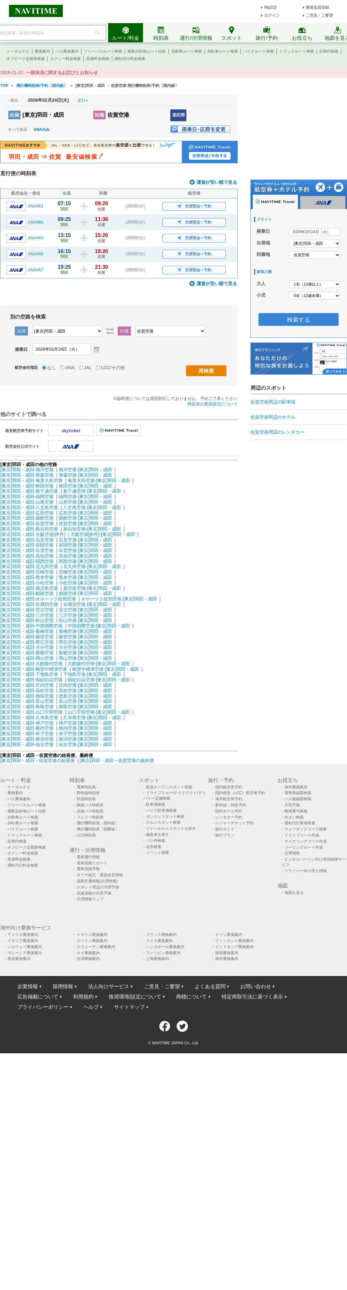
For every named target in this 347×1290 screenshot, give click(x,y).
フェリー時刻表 (90, 817)
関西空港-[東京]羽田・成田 (85, 561)
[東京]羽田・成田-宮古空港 (27, 609)
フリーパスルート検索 (103, 51)
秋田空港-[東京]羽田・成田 (85, 485)
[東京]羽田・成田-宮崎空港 (27, 571)
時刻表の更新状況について (213, 404)
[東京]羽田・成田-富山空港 (27, 701)
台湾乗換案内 (88, 958)
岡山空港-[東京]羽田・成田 (85, 658)
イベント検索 (157, 852)
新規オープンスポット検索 (169, 787)
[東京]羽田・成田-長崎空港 (27, 631)
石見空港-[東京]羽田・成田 (85, 539)
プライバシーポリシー (43, 1007)
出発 (14, 115)
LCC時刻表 (86, 835)
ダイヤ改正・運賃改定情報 (100, 875)
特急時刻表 (86, 799)
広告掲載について (37, 996)
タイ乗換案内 (88, 953)
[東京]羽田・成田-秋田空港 (27, 485)
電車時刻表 (86, 787)
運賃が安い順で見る (217, 182)
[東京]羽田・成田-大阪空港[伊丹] (32, 534)
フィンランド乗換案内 (234, 940)
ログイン (272, 15)
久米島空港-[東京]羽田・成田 (92, 717)
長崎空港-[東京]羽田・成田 (85, 631)
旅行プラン (224, 835)
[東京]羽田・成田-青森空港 (27, 475)
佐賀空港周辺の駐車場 (272, 401)
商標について (191, 996)
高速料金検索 (97, 58)
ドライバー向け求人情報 (305, 871)
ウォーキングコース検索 (305, 829)
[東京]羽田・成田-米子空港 (27, 733)
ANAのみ (42, 129)
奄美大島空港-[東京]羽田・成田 (99, 480)
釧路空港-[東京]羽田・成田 (85, 593)
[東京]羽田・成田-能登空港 (27, 636)
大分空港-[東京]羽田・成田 (85, 647)
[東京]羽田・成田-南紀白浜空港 (31, 679)
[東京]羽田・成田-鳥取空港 (27, 706)
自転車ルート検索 (222, 51)
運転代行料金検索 (129, 58)
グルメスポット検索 (163, 822)
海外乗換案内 (296, 787)
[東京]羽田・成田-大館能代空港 (31, 663)
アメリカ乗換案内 (22, 934)
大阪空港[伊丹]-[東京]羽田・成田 (102, 534)
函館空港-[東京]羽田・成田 (85, 518)
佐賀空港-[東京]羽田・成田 (85, 523)
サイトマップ (129, 1007)
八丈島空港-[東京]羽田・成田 (92, 507)
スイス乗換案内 (159, 940)
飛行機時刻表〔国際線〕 (98, 829)
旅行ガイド (224, 829)
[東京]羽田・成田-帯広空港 (27, 642)
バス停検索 (155, 840)
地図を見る (294, 892)
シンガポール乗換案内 (165, 947)
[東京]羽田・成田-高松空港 (27, 690)
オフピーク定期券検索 (25, 58)
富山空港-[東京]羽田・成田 (85, 701)
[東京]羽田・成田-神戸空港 (27, 723)
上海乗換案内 (157, 958)
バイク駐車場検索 (161, 810)
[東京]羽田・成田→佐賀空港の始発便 (38, 760)
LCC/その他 (113, 367)
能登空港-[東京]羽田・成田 (85, 636)
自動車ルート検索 (186, 51)
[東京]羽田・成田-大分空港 (27, 647)
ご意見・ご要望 (319, 15)
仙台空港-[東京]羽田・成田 (85, 744)
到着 (99, 115)
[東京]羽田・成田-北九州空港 (29, 566)
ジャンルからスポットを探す (171, 828)
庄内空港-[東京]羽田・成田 (85, 685)
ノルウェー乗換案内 (24, 947)
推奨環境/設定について (135, 996)
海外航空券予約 (228, 799)
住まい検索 (294, 817)
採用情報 (63, 986)
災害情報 (292, 853)
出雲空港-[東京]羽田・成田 (85, 550)
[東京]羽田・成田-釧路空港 (27, 593)
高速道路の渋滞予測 (94, 893)
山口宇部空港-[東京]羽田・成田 (99, 712)
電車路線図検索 (297, 793)
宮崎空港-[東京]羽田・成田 (85, 571)
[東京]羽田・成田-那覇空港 (27, 652)
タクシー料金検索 (65, 58)
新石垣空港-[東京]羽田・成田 (92, 528)
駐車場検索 (155, 804)
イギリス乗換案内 (92, 934)
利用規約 (83, 996)
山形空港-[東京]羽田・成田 (85, 502)
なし (51, 367)
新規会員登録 (317, 7)
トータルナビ (18, 51)
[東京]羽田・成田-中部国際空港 (31, 625)
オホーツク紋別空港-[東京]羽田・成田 (119, 598)
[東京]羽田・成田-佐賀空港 (27, 523)
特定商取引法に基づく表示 (252, 996)
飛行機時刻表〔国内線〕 (98, 823)
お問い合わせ (255, 986)
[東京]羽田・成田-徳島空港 (27, 696)
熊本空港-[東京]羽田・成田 (85, 577)
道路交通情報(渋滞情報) (97, 881)
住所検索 (153, 846)
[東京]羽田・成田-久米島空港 (29, 717)
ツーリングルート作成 (303, 847)
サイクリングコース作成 (305, 841)
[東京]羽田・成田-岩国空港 (27, 544)
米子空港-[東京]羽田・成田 (85, 733)
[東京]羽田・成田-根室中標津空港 (33, 669)
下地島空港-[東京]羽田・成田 (92, 674)
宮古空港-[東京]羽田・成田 (85, 609)
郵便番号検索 (296, 811)
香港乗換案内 (18, 958)
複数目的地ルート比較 (146, 51)
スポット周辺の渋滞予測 (98, 887)
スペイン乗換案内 (92, 940)
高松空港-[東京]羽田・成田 (85, 690)
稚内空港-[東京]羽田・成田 (85, 728)
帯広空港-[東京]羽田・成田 (85, 642)
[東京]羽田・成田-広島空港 (27, 512)
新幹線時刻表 (88, 793)
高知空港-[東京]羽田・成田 (85, 555)
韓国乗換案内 (226, 953)
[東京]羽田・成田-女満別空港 (29, 604)
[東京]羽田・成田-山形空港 (27, 502)
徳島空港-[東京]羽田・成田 (85, 696)
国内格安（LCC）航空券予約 (240, 793)
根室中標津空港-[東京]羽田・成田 (105, 669)
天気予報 (292, 805)
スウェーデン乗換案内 (96, 947)
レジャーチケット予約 (234, 823)
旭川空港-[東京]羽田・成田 (85, 469)
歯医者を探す (157, 834)
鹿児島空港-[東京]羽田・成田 (92, 588)
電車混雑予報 (88, 869)
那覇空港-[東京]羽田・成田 (85, 652)
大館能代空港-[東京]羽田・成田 (99, 663)
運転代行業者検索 (299, 823)
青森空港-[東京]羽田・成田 (85, 475)
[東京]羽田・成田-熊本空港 (27, 577)
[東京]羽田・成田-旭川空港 (27, 469)
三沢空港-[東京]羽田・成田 (85, 615)
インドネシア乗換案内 (234, 947)
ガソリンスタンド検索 (165, 816)
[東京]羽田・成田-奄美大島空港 (31, 480)
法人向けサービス (108, 986)
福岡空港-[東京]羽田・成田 (85, 496)
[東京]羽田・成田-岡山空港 (27, 658)
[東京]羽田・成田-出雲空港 (27, 550)
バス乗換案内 (67, 51)
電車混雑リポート (92, 863)
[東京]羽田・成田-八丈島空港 (29, 507)
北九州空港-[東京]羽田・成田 (92, 566)
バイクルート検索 (258, 51)
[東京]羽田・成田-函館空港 (27, 518)
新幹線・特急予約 (230, 805)
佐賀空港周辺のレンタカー (277, 432)
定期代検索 (328, 51)
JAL (88, 367)
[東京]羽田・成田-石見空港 (27, 539)
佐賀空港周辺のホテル (272, 417)
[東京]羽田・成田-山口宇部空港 (31, 712)
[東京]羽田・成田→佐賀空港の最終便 (117, 760)
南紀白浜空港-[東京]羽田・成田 (99, 679)
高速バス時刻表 (90, 811)
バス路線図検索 (297, 799)
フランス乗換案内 (161, 934)
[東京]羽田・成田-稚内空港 (27, 728)
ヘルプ (91, 1007)
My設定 (270, 7)
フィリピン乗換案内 (163, 953)
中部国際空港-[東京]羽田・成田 (99, 625)
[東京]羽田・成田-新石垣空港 (29, 528)
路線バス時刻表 (90, 805)
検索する (298, 320)
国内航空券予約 (228, 787)
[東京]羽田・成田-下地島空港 (29, 674)
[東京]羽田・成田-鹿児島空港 (29, 588)
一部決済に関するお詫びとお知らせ (62, 72)
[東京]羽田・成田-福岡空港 (27, 496)
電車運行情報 (88, 857)
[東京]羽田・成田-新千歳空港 (29, 491)
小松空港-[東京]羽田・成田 (85, 582)
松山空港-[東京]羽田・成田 (85, 620)
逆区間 (178, 115)
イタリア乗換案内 (22, 940)
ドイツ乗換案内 (228, 934)
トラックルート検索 (296, 51)
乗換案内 (42, 51)
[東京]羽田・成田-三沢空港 (27, 615)
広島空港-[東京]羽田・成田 (85, 512)
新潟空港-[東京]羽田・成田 (85, 739)
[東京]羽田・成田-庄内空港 (27, 685)
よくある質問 (210, 986)
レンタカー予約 (228, 817)
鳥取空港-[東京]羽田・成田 (85, 706)
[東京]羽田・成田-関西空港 (27, 561)
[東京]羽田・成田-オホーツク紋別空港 (38, 598)
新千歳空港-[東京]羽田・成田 (92, 491)
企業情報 (27, 986)
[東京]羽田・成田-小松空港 (27, 582)
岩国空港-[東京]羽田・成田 (85, 544)
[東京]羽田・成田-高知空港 (27, 555)
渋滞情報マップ (90, 899)
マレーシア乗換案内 (24, 953)
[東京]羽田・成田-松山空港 (27, 620)
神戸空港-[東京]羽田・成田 (85, 723)
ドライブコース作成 (301, 835)
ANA (70, 367)
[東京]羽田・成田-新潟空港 (27, 739)
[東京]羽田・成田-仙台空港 (27, 744)
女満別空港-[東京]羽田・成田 (92, 604)
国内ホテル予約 (228, 811)
